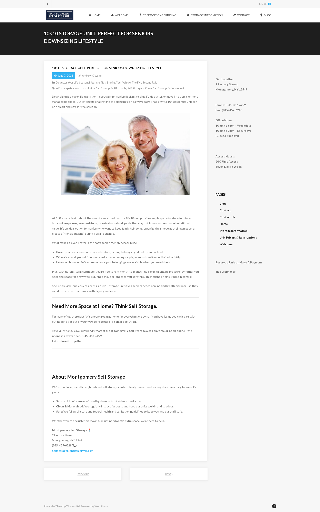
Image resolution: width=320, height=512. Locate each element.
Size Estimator (226, 271)
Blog (223, 203)
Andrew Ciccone (91, 75)
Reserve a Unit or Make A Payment (239, 262)
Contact (225, 210)
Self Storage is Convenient (168, 87)
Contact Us (227, 216)
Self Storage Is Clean (140, 87)
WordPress (101, 505)
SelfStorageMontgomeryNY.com (72, 450)
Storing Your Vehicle (119, 82)
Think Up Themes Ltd (67, 505)
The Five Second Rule (144, 82)
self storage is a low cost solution (75, 87)
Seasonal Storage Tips (92, 82)
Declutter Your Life (67, 82)
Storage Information (234, 230)
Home (224, 223)
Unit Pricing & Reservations (238, 237)
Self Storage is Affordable (111, 87)
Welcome (226, 243)
